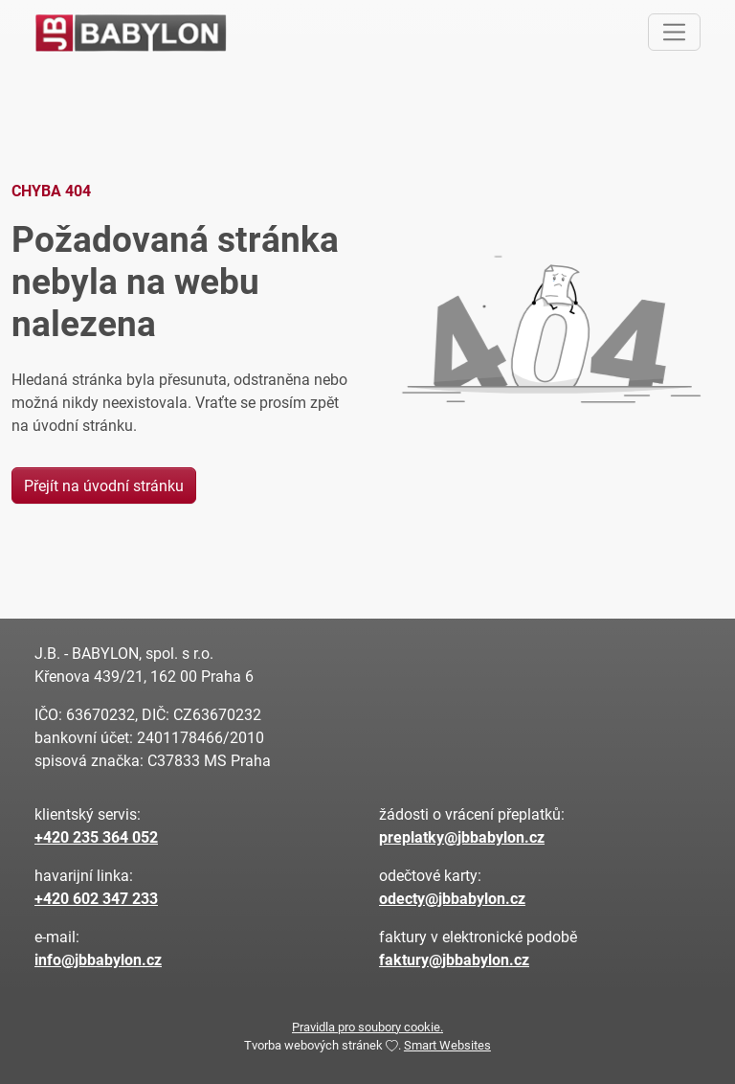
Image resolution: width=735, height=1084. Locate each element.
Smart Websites (447, 1044)
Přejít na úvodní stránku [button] (104, 485)
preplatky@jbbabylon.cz (462, 836)
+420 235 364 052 (96, 836)
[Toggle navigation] (674, 32)
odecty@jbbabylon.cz (452, 898)
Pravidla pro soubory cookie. (367, 1026)
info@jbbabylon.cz (98, 959)
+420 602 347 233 (96, 898)
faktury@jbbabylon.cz (454, 959)
